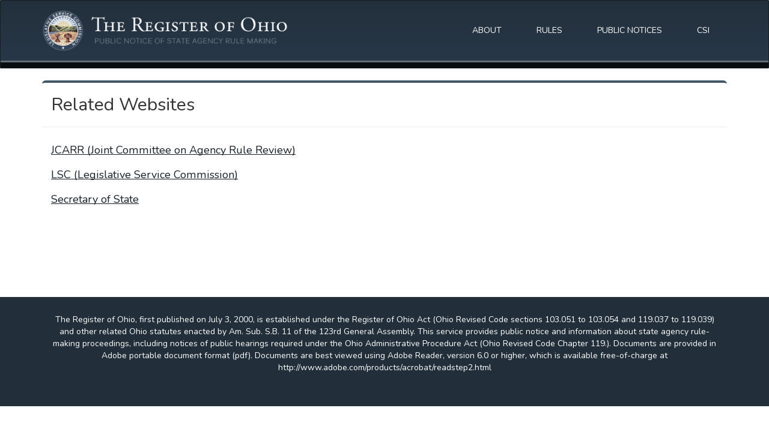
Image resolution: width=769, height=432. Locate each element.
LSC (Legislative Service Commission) (144, 174)
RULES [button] (549, 30)
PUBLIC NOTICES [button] (629, 30)
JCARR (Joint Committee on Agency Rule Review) (173, 150)
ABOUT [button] (487, 30)
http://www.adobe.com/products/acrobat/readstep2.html (384, 367)
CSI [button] (703, 30)
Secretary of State (95, 199)
